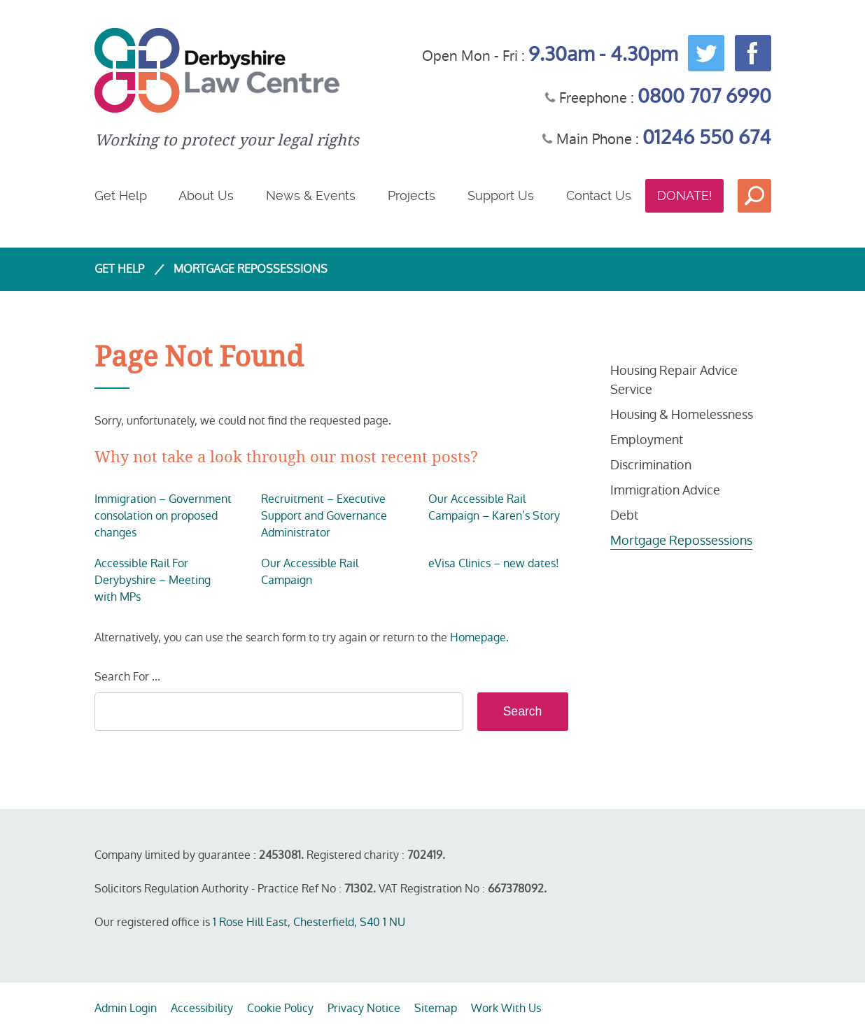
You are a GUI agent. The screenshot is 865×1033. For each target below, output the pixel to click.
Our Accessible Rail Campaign (309, 571)
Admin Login (125, 1008)
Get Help (120, 195)
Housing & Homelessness (681, 414)
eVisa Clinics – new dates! (493, 563)
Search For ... (127, 677)
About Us (206, 195)
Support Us (500, 195)
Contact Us (598, 195)
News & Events (311, 195)
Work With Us (506, 1008)
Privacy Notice (364, 1008)
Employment (646, 439)
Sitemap (435, 1008)
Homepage (478, 637)
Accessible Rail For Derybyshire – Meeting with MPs (152, 580)
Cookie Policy (280, 1008)
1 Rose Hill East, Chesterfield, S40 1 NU (309, 922)
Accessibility (202, 1008)
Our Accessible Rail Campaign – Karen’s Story (494, 507)
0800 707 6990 (704, 96)
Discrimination (650, 464)
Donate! (684, 195)
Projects (411, 195)
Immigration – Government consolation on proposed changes (163, 516)
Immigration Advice (665, 490)
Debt (624, 515)
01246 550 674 (706, 137)
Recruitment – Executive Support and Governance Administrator (324, 516)
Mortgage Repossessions (681, 540)
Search (754, 196)
